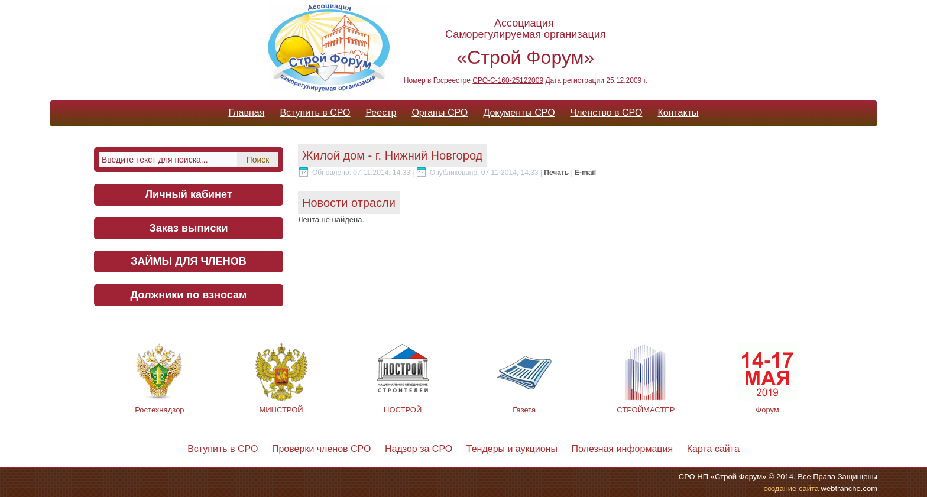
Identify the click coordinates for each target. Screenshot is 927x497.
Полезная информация (622, 449)
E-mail (585, 172)
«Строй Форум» (525, 57)
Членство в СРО (606, 113)
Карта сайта (713, 449)
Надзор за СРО (418, 449)
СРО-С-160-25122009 (507, 80)
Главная (246, 113)
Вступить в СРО (315, 113)
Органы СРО (439, 113)
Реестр (380, 113)
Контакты (677, 113)
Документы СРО (519, 113)
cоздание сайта (791, 488)
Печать (557, 172)
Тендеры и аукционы (512, 449)
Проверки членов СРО (321, 449)
